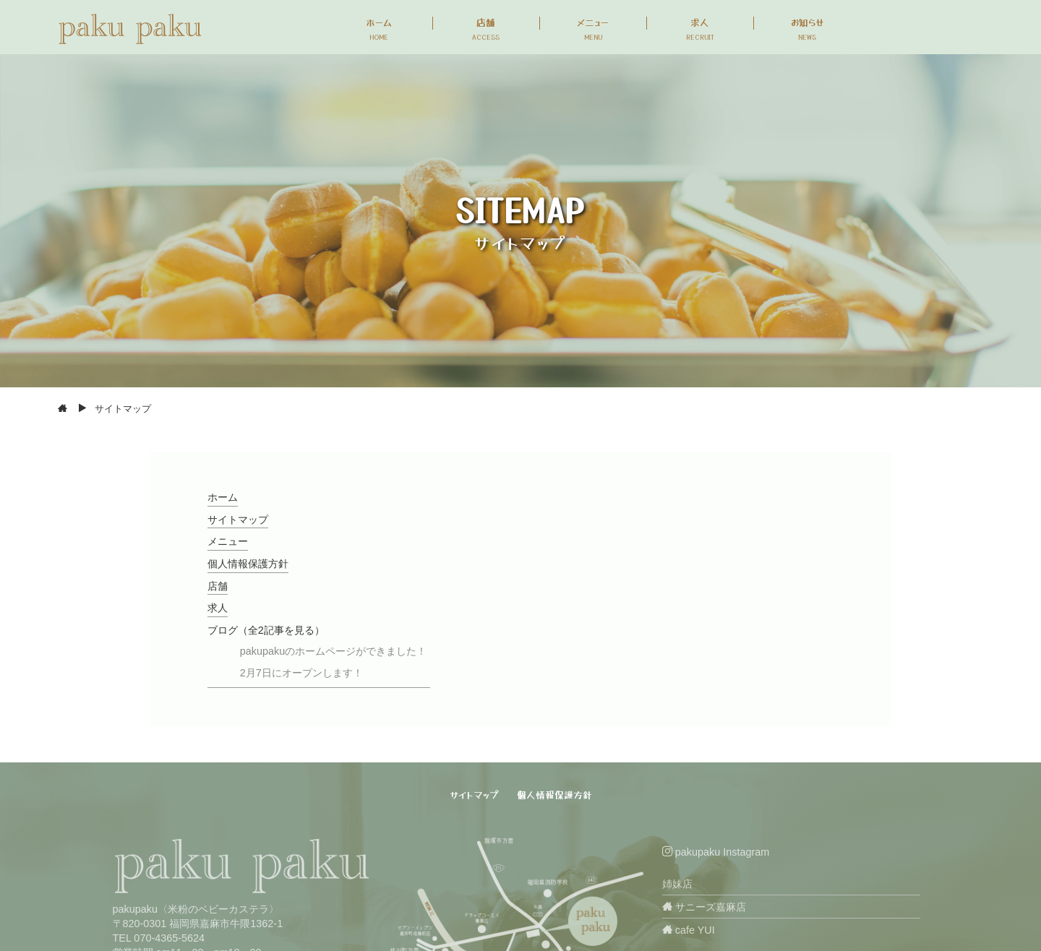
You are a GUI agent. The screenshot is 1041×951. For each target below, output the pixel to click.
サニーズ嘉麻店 (704, 907)
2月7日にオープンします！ (301, 673)
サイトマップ (237, 519)
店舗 (217, 586)
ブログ (266, 630)
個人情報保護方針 (247, 563)
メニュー (227, 541)
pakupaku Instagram (715, 852)
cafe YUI (688, 930)
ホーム (222, 497)
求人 (217, 608)
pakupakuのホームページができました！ (333, 651)
